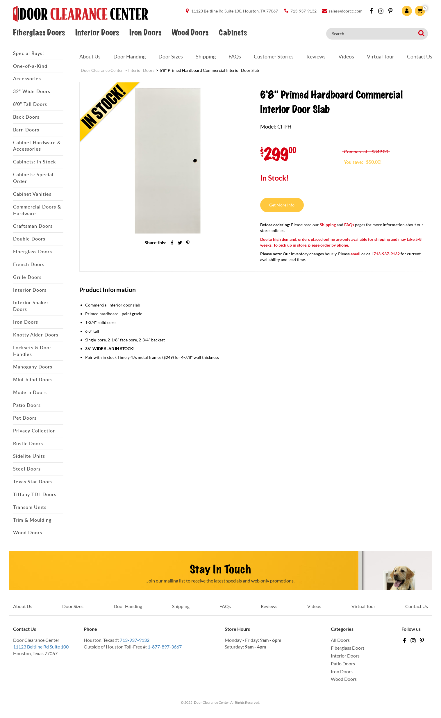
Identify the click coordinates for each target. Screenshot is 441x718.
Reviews (316, 56)
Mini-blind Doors (33, 379)
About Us (90, 56)
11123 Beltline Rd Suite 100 (41, 646)
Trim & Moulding (32, 520)
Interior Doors (97, 32)
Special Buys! (28, 53)
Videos (346, 56)
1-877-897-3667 (165, 646)
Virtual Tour (380, 56)
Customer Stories (274, 56)
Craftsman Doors (33, 226)
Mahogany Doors (32, 367)
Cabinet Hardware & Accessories (37, 145)
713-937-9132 (134, 640)
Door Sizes (170, 56)
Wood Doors (190, 32)
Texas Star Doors (33, 481)
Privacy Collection (34, 430)
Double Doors (29, 239)
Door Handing (129, 56)
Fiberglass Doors (39, 32)
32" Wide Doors (31, 91)
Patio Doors (27, 405)
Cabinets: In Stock (34, 161)
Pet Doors (25, 418)
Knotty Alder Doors (35, 335)
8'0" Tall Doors (30, 104)
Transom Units (30, 507)
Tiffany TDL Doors (34, 494)
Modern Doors (30, 392)
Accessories (27, 78)
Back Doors (26, 117)
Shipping (206, 56)
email (355, 253)
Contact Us (419, 56)
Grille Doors (27, 277)
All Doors (340, 640)
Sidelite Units (29, 456)
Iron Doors (145, 32)
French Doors (28, 264)
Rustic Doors (28, 443)
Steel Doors (27, 469)
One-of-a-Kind (30, 66)
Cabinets (233, 32)
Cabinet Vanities (32, 194)
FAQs (234, 56)
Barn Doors (26, 130)
